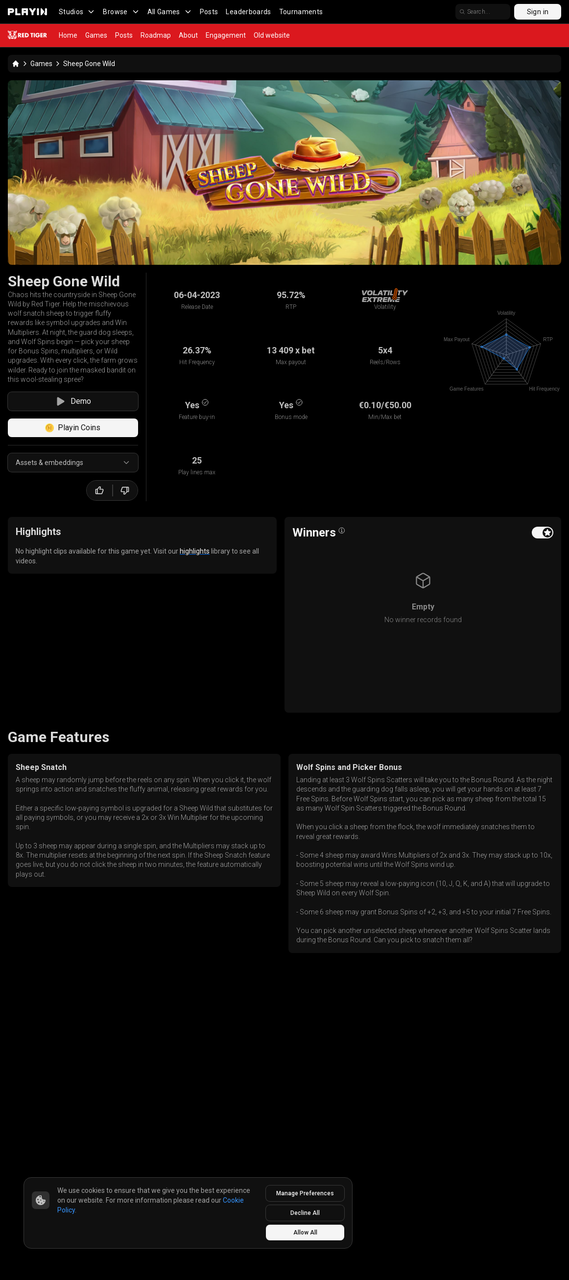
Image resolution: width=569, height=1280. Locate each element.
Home (68, 35)
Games (96, 35)
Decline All (305, 1213)
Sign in (537, 12)
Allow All (305, 1232)
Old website (272, 35)
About (188, 35)
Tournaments (301, 12)
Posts (209, 12)
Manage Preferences (305, 1193)
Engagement (226, 35)
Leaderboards (248, 12)
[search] (482, 12)
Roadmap (156, 35)
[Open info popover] (342, 530)
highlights (195, 551)
